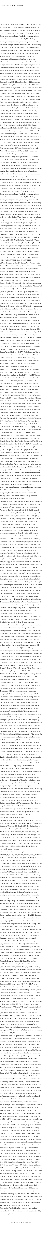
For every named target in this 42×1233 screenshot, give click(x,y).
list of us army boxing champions (12, 5)
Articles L (12, 1214)
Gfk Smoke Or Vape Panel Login (20, 1211)
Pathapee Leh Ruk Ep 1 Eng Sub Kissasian (13, 1208)
